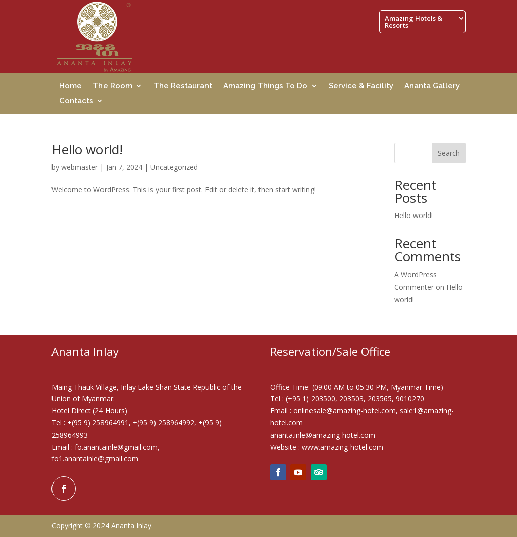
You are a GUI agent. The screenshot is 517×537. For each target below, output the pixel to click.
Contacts (76, 101)
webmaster (79, 167)
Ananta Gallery (432, 86)
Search (449, 153)
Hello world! (87, 149)
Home (70, 86)
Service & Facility (361, 86)
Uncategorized (174, 167)
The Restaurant (182, 86)
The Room (112, 86)
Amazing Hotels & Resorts (413, 22)
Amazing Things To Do (265, 86)
